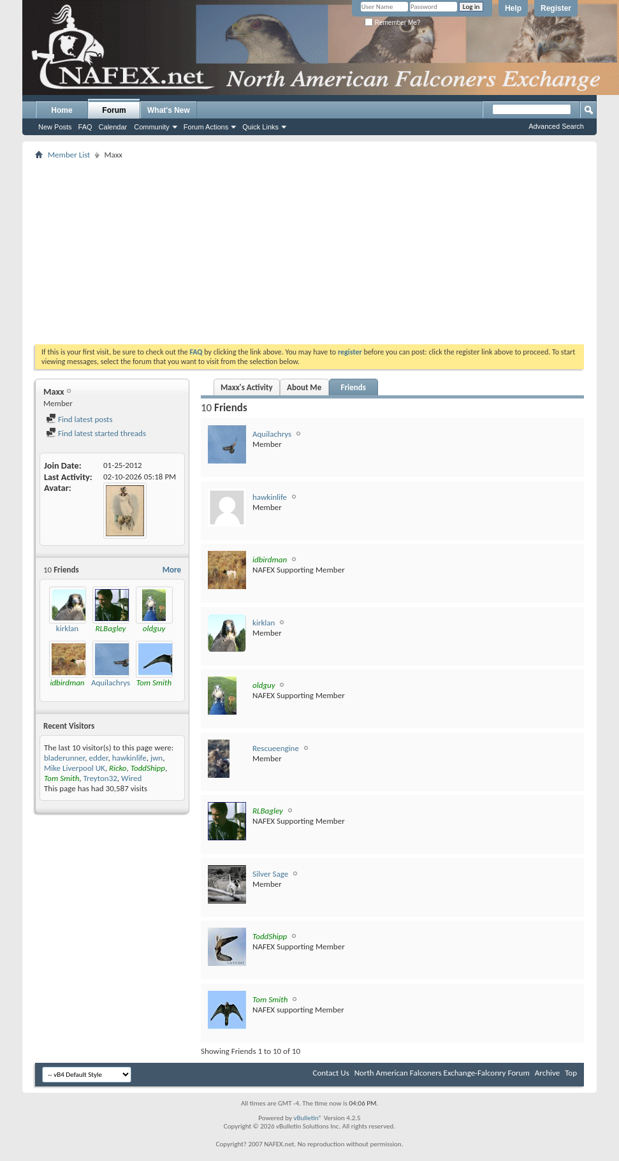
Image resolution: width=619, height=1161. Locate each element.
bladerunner (64, 758)
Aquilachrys (110, 682)
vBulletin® (307, 1118)
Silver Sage (270, 874)
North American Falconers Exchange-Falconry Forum (442, 1072)
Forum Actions (206, 127)
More (172, 569)
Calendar (113, 127)
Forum (114, 110)
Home (61, 110)
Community (152, 127)
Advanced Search (556, 126)
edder (98, 758)
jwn (156, 758)
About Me (304, 387)
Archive (547, 1072)
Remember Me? (392, 22)
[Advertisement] (274, 252)
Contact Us (331, 1072)
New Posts (55, 127)
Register (556, 8)
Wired (131, 778)
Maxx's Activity (247, 387)
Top (571, 1072)
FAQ (85, 127)
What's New (168, 110)
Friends (352, 387)
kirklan (67, 628)
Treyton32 (100, 778)
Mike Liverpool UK (74, 768)
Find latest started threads (96, 433)
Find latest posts (79, 419)
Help (513, 8)
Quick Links (260, 127)
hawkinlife (129, 758)
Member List (69, 154)
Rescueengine (275, 748)
